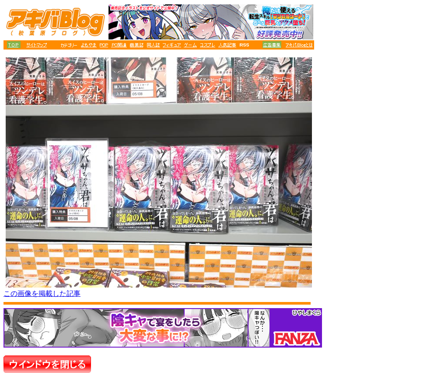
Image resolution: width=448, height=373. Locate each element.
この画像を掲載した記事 (42, 293)
